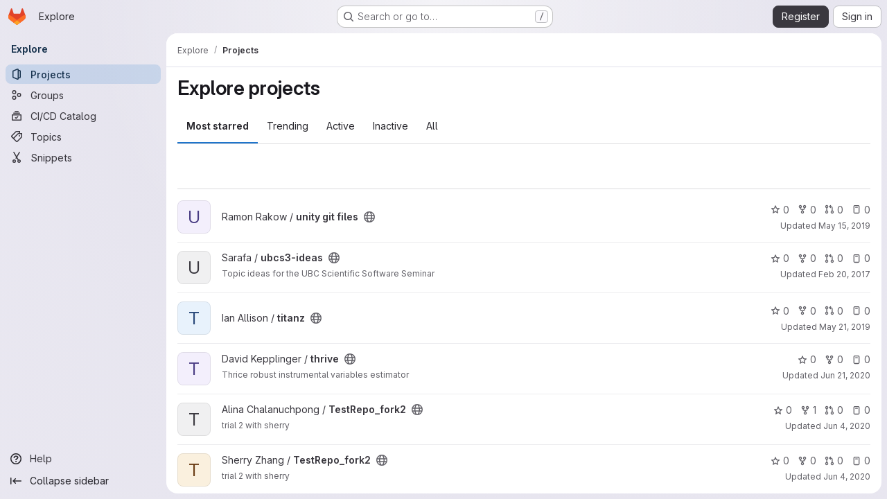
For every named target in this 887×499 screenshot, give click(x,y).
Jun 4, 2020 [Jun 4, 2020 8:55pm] (846, 476)
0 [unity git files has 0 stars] (780, 210)
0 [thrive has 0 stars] (807, 359)
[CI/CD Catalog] (83, 115)
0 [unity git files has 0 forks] (807, 210)
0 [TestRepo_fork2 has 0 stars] (782, 410)
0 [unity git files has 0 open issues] (861, 210)
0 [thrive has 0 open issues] (861, 359)
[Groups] (83, 95)
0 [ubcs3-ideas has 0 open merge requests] (834, 258)
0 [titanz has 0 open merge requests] (834, 311)
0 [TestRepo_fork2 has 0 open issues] (861, 410)
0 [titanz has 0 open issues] (861, 311)
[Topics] (83, 136)
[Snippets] (83, 157)
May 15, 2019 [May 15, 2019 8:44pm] (844, 225)
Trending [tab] (287, 126)
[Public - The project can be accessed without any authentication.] (369, 216)
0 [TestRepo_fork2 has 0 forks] (807, 460)
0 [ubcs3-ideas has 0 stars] (780, 258)
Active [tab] (340, 126)
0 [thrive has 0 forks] (834, 359)
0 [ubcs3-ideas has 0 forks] (807, 258)
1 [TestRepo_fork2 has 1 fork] (808, 410)
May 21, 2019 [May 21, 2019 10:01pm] (844, 327)
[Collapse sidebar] (83, 481)
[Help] (83, 459)
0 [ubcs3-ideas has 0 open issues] (861, 258)
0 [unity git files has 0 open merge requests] (834, 210)
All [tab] (432, 126)
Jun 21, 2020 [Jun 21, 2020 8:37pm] (845, 375)
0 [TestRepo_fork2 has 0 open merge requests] (834, 410)
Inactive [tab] (390, 126)
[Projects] (83, 74)
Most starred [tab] (217, 126)
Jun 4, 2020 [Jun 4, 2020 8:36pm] (846, 426)
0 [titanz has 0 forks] (807, 311)
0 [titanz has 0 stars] (780, 311)
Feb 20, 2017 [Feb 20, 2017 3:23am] (844, 274)
